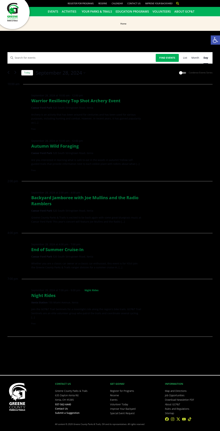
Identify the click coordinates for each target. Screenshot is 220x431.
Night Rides (43, 295)
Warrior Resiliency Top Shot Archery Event (75, 100)
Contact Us (134, 3)
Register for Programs (81, 3)
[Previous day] (9, 73)
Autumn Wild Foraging (55, 146)
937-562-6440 (63, 404)
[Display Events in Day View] (205, 57)
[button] (215, 40)
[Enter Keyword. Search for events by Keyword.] (82, 57)
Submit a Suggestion (67, 413)
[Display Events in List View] (185, 57)
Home (123, 23)
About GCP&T (184, 11)
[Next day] (16, 73)
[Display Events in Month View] (195, 57)
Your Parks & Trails (97, 11)
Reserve (102, 3)
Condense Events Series (201, 72)
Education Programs (132, 11)
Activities (70, 11)
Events (53, 11)
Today (27, 72)
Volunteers (162, 11)
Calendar (117, 3)
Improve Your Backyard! (159, 3)
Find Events (167, 57)
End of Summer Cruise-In (57, 249)
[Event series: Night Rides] (90, 290)
